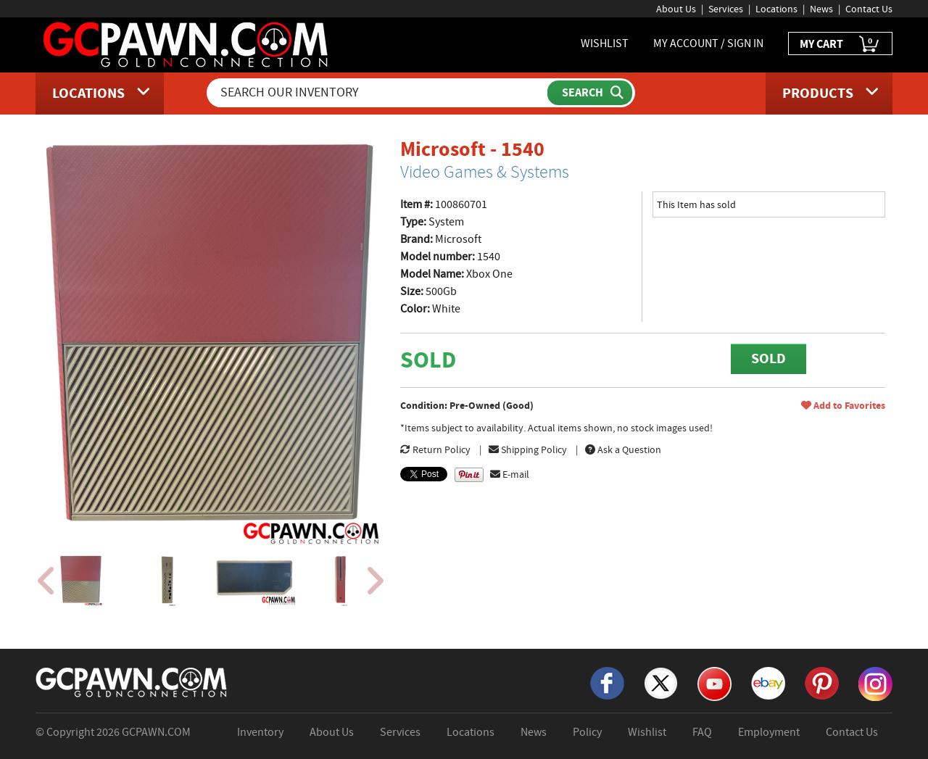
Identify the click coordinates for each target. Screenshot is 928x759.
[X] (661, 682)
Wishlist (647, 732)
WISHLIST (605, 43)
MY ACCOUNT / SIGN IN (708, 43)
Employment (769, 732)
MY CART (840, 44)
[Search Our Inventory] (378, 92)
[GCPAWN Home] (132, 681)
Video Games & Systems (484, 172)
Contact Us (868, 8)
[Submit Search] (589, 92)
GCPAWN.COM (156, 732)
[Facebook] (607, 682)
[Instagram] (875, 682)
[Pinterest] (822, 682)
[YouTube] (714, 682)
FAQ (702, 732)
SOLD (768, 358)
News (821, 8)
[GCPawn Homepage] (187, 43)
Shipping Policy (528, 449)
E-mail (509, 474)
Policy (587, 732)
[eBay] (768, 682)
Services (725, 8)
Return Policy (435, 449)
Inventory (260, 732)
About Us (676, 8)
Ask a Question (623, 449)
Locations (776, 8)
